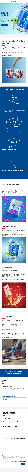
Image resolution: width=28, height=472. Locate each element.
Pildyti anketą (4, 24)
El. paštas (17, 426)
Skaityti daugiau (13, 24)
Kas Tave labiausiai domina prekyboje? (6, 432)
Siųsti (23, 463)
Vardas (4, 421)
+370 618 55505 (23, 461)
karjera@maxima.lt (15, 461)
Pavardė (17, 421)
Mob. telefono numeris (7, 426)
